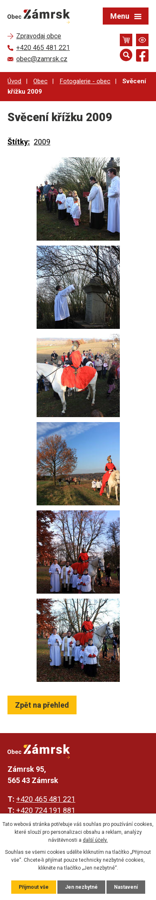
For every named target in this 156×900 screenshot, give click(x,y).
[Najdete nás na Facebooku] (142, 57)
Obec (40, 81)
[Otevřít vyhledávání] (126, 55)
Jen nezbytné (81, 887)
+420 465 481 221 (45, 799)
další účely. (95, 840)
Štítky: (18, 141)
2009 (42, 141)
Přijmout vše (34, 887)
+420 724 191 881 (45, 810)
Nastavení (126, 887)
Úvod (14, 81)
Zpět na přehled (42, 705)
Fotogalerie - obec (84, 81)
